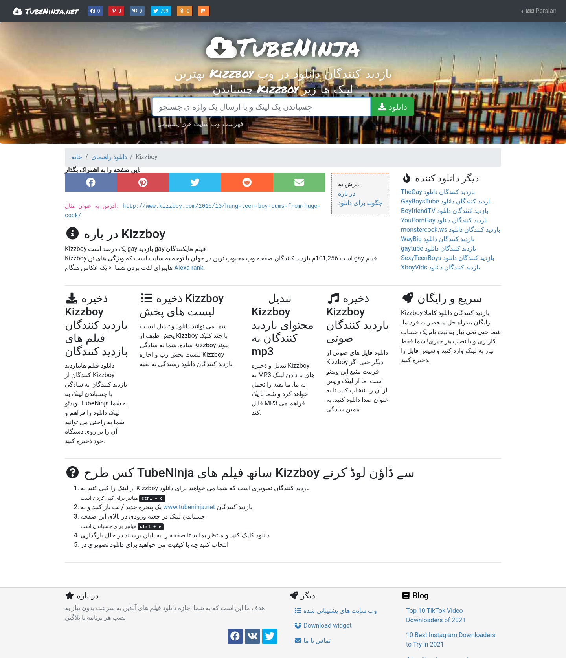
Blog (414, 595)
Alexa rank (188, 267)
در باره (346, 193)
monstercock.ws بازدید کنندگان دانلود (450, 229)
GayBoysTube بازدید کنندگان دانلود (446, 201)
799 (161, 10)
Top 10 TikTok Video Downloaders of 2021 (436, 615)
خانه (76, 157)
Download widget (323, 625)
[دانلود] (392, 106)
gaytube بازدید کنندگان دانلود (438, 248)
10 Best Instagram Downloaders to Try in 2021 (450, 639)
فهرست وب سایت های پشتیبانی (200, 123)
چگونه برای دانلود (360, 203)
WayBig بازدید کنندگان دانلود (437, 239)
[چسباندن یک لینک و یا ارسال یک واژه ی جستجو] (261, 106)
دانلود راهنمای (109, 157)
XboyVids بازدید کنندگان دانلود (440, 267)
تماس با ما (312, 640)
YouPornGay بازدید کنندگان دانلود (444, 220)
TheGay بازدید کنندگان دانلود (438, 192)
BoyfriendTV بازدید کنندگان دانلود (444, 210)
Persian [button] (540, 11)
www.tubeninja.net (189, 507)
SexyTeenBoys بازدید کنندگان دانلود (447, 258)
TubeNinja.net (45, 10)
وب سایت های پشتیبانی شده (335, 610)
